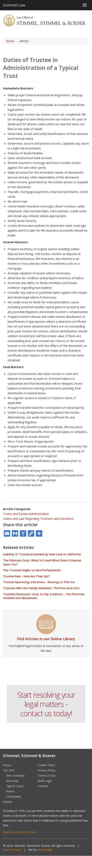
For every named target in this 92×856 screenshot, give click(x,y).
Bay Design (44, 850)
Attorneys (12, 781)
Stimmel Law (14, 5)
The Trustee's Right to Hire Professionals (32, 570)
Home (10, 41)
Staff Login (45, 781)
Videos (10, 791)
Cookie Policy (46, 765)
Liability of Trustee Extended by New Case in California (42, 554)
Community (13, 796)
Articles (7, 802)
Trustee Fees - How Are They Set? (26, 576)
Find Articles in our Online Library (46, 638)
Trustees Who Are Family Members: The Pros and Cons (41, 588)
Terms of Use (47, 775)
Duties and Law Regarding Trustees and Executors (38, 518)
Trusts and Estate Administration (26, 514)
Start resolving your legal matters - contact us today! (46, 703)
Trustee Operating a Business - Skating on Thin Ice (39, 582)
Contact (43, 786)
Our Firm (8, 770)
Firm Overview (15, 775)
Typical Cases (15, 786)
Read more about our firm (19, 832)
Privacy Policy (46, 770)
